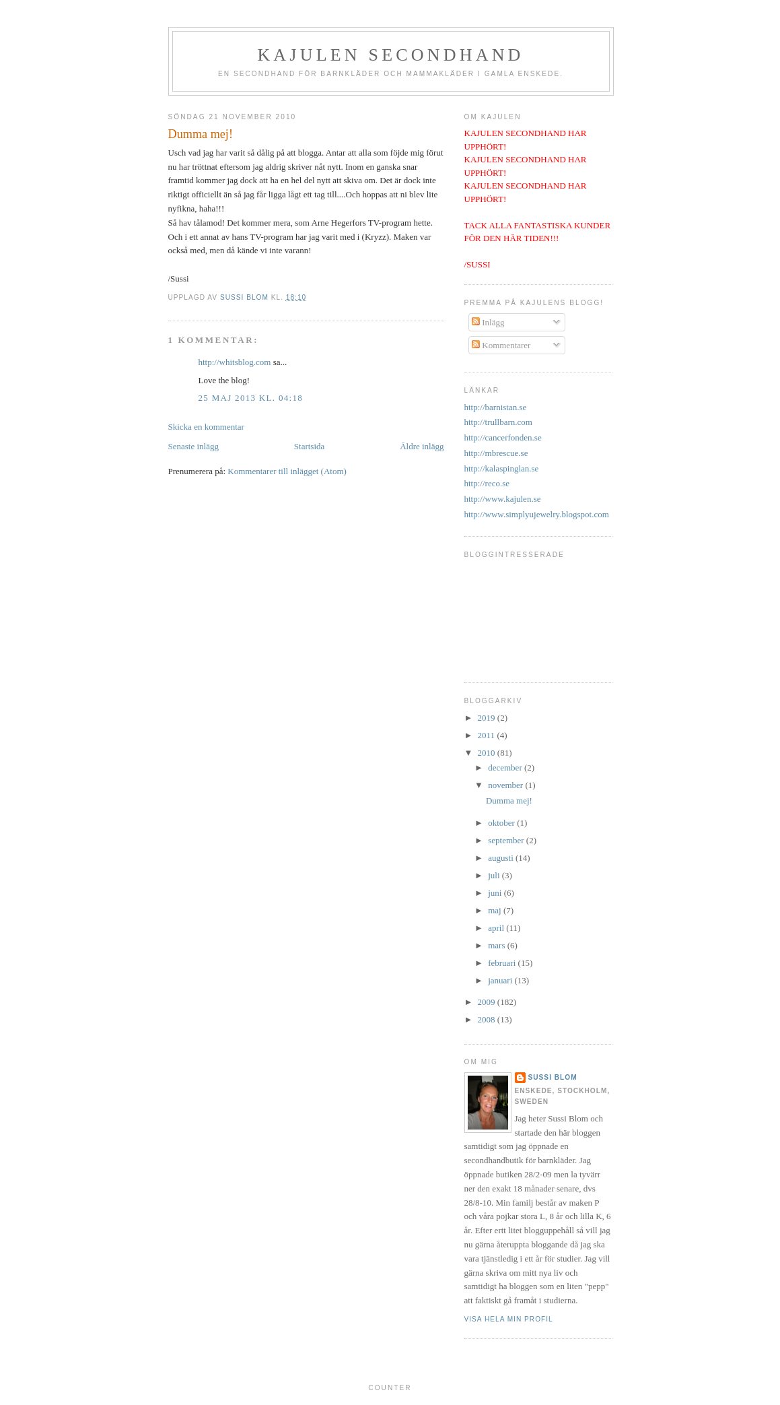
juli (495, 875)
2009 (487, 1002)
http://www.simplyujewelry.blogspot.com (536, 514)
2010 (487, 753)
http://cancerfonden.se (503, 437)
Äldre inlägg (422, 446)
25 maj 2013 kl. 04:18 (251, 398)
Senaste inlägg (193, 446)
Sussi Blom (552, 1077)
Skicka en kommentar (206, 427)
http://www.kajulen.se (502, 499)
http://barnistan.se (495, 407)
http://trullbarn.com (498, 422)
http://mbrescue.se (496, 453)
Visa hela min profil (508, 1319)
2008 (487, 1019)
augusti (502, 858)
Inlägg (488, 322)
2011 (487, 735)
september (507, 840)
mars (497, 945)
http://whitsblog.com (235, 362)
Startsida (309, 446)
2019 (487, 718)
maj (495, 910)
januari (501, 980)
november (506, 785)
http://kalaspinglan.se (501, 468)
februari (503, 963)
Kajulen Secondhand (390, 55)
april (497, 928)
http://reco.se (487, 483)
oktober (502, 823)
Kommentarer (501, 345)
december (506, 767)
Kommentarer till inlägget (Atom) (287, 471)
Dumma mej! (509, 800)
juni (495, 893)
